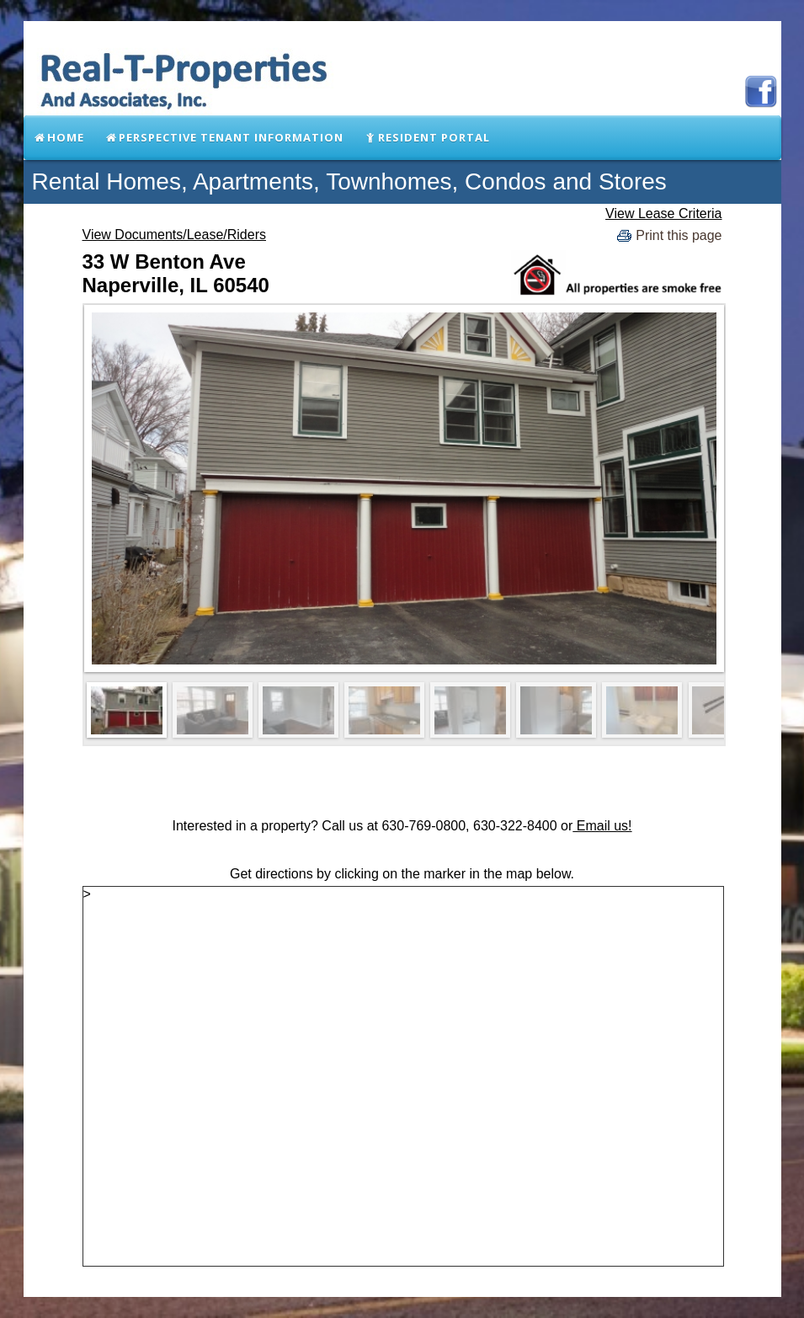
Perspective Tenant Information (223, 137)
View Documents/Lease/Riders (174, 234)
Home (59, 137)
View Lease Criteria (663, 213)
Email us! (601, 826)
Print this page (667, 236)
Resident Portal (427, 137)
